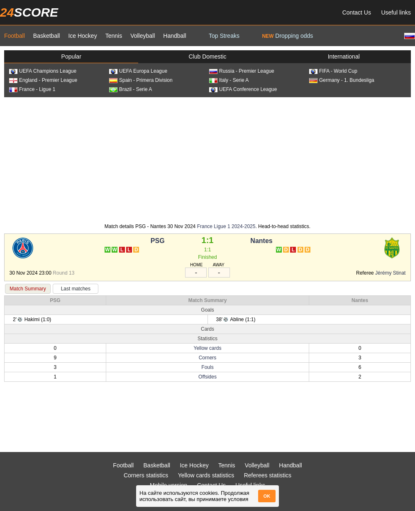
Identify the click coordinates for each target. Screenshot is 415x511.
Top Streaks (224, 35)
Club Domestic (207, 56)
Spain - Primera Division (141, 80)
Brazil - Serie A (130, 89)
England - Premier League (43, 80)
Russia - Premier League (241, 71)
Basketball (46, 35)
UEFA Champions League (42, 71)
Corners (208, 358)
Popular (71, 56)
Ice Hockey (82, 35)
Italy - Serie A (229, 80)
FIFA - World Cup (333, 71)
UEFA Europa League (138, 71)
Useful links (396, 12)
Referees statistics (267, 475)
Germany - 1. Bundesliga (341, 80)
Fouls (207, 367)
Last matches (75, 289)
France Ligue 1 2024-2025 (226, 226)
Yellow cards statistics (206, 475)
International (344, 56)
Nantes (261, 240)
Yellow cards (208, 348)
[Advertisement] (207, 159)
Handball (174, 35)
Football (14, 35)
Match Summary (28, 289)
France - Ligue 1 (32, 89)
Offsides (207, 377)
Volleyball (142, 35)
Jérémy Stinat (390, 273)
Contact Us (356, 12)
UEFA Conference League (243, 89)
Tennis (113, 35)
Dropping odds (287, 35)
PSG (158, 240)
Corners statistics (146, 475)
